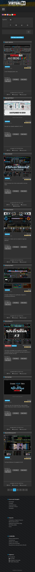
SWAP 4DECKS (9, 42)
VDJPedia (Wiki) (13, 525)
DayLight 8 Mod (9, 98)
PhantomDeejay (27, 178)
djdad (30, 66)
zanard (29, 233)
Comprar (11, 503)
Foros (10, 526)
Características (12, 505)
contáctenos (12, 540)
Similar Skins (16, 204)
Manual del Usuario (14, 521)
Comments (15, 94)
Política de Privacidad (14, 543)
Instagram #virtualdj (14, 560)
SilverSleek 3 (9, 321)
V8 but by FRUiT (9, 265)
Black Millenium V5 (10, 433)
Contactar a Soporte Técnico (16, 520)
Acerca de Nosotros (14, 538)
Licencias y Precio (13, 506)
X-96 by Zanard (9, 209)
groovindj (29, 121)
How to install (23, 94)
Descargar (11, 501)
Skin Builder (8, 377)
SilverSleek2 (8, 154)
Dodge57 (29, 457)
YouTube (11, 558)
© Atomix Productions (17, 570)
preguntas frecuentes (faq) (15, 523)
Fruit (30, 289)
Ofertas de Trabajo (13, 541)
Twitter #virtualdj (14, 561)
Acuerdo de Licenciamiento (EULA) (17, 545)
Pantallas (11, 508)
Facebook (12, 557)
